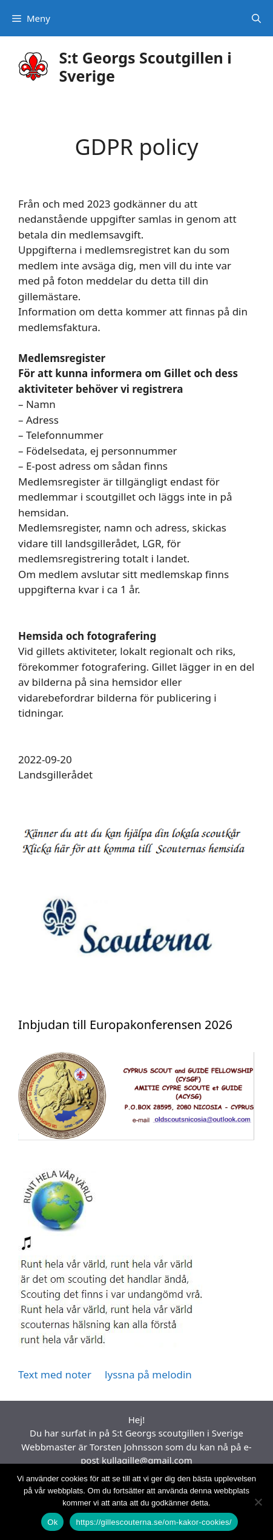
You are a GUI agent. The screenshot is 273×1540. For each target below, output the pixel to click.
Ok (52, 1522)
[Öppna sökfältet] (256, 18)
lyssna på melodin (147, 1374)
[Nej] (258, 1502)
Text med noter (54, 1374)
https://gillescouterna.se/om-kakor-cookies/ (153, 1522)
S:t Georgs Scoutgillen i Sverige (145, 66)
